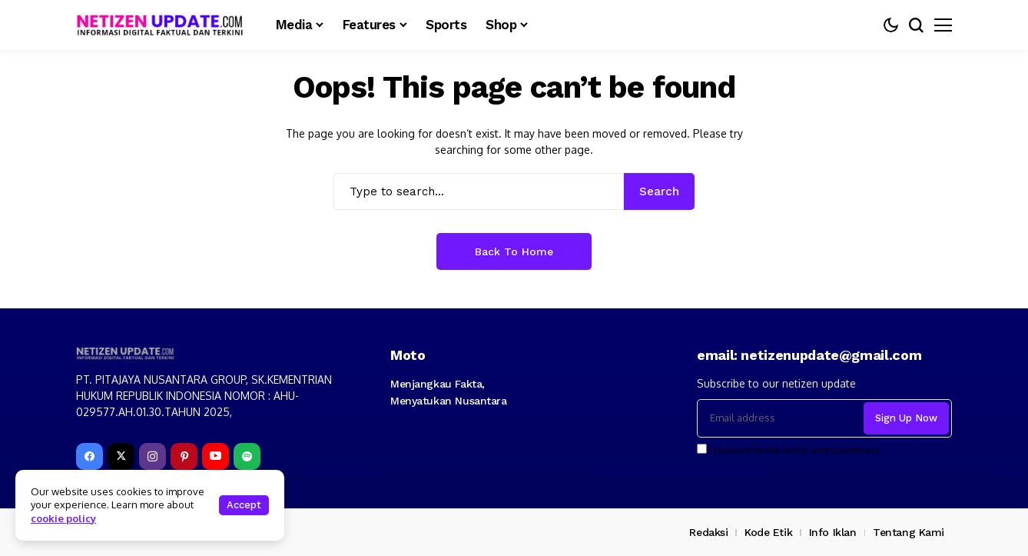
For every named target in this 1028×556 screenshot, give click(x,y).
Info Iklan (833, 532)
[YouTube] (215, 456)
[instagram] (152, 456)
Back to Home (514, 251)
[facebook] (89, 456)
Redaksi (708, 532)
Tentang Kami (908, 532)
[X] (121, 456)
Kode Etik (768, 532)
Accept (244, 505)
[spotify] (247, 456)
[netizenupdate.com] (164, 25)
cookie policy (63, 518)
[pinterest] (184, 456)
